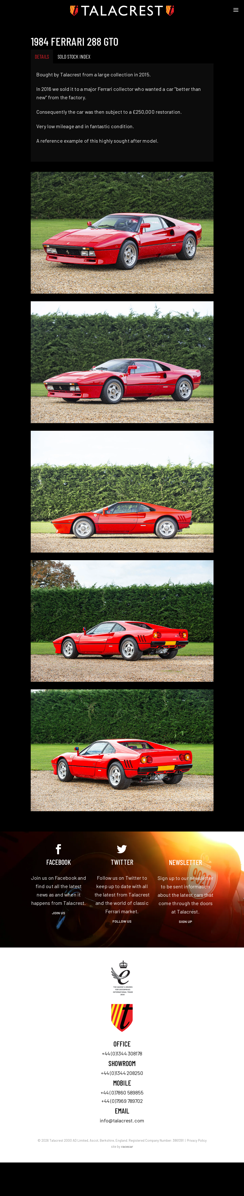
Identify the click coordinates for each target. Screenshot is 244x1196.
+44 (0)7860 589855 (122, 1092)
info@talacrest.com (122, 1120)
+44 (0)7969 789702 (122, 1101)
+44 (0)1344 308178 (122, 1053)
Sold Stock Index (74, 56)
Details (42, 56)
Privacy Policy (197, 1140)
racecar (127, 1147)
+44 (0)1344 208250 (122, 1073)
